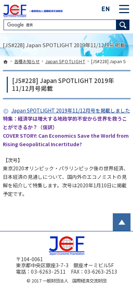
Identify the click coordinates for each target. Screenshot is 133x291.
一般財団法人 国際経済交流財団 (74, 281)
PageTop (122, 222)
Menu (124, 9)
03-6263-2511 (48, 271)
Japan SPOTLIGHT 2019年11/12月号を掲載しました (70, 110)
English (106, 9)
